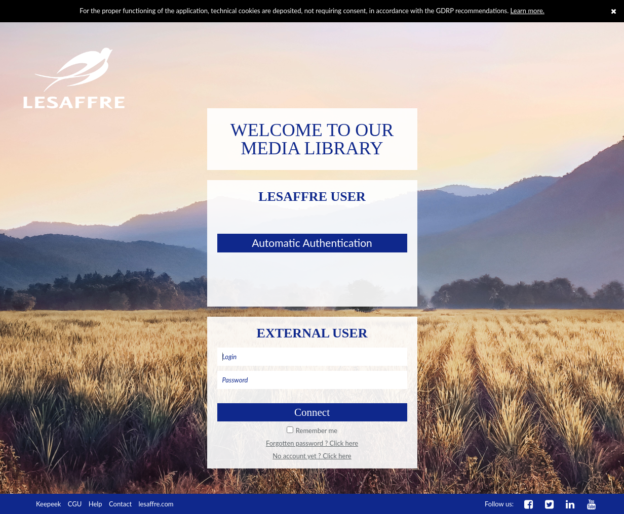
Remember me (316, 430)
